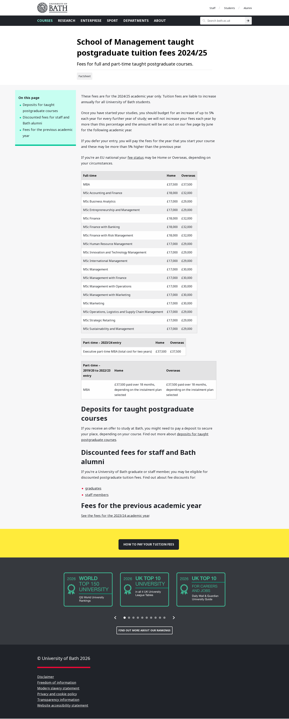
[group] (88, 590)
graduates (93, 488)
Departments (136, 20)
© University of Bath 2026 (63, 658)
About (160, 20)
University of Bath (53, 8)
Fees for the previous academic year (48, 132)
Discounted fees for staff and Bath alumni (46, 120)
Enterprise (91, 20)
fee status (136, 157)
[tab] (124, 618)
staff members (97, 495)
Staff (212, 8)
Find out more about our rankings (144, 630)
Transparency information (58, 700)
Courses (45, 20)
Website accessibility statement (62, 705)
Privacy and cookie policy (57, 694)
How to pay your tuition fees (148, 544)
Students (229, 8)
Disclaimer (45, 677)
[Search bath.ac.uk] (222, 21)
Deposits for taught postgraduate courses (40, 107)
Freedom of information (56, 683)
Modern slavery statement (58, 688)
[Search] (248, 21)
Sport (112, 20)
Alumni (248, 8)
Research (66, 20)
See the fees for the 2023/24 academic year (115, 515)
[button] (115, 618)
